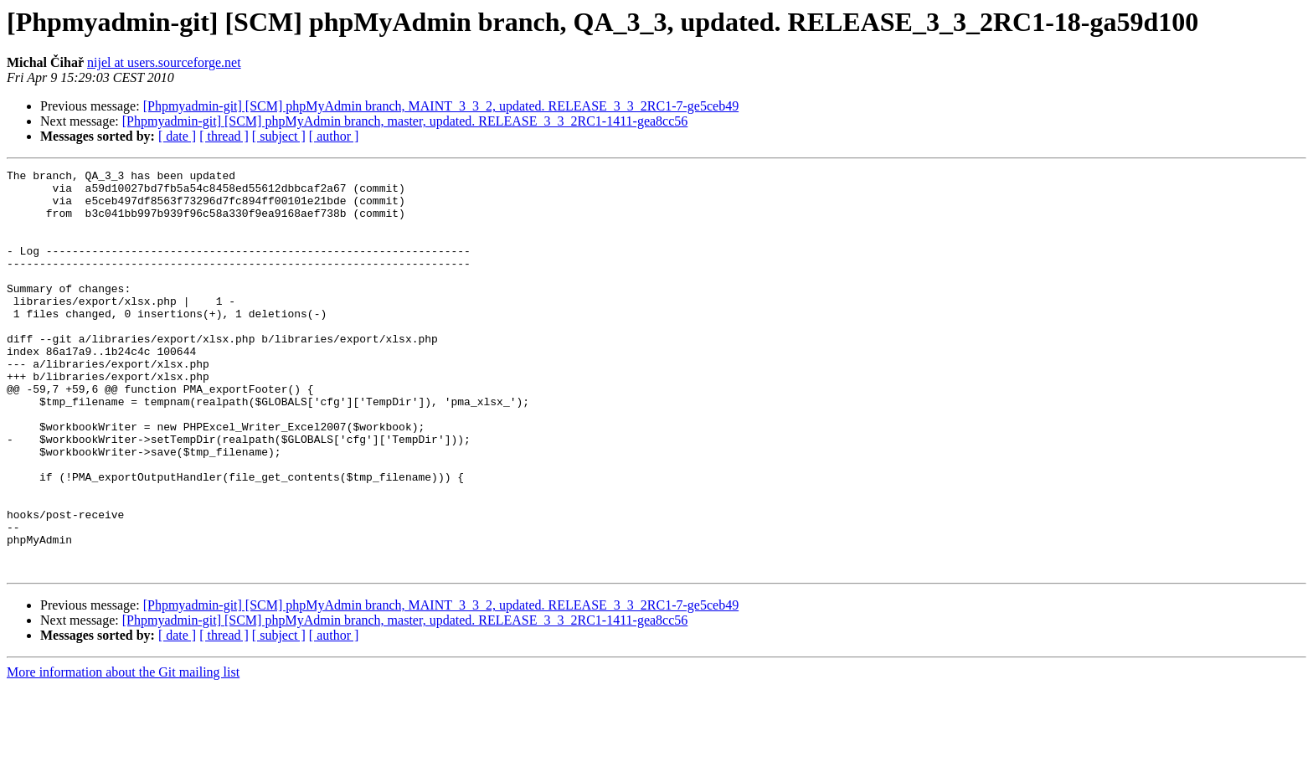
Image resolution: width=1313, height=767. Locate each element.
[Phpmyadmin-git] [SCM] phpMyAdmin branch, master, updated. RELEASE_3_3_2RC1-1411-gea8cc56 (405, 121)
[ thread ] (224, 136)
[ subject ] (279, 136)
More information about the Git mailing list (123, 752)
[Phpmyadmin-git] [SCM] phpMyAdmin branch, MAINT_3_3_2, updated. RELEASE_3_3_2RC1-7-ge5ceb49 (441, 106)
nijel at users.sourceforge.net (164, 62)
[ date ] (177, 136)
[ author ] (334, 136)
